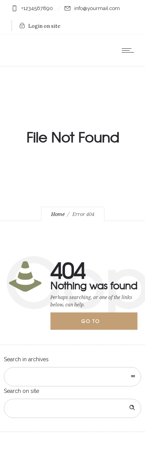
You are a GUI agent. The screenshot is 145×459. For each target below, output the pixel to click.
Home (58, 214)
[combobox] (72, 376)
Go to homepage (97, 324)
